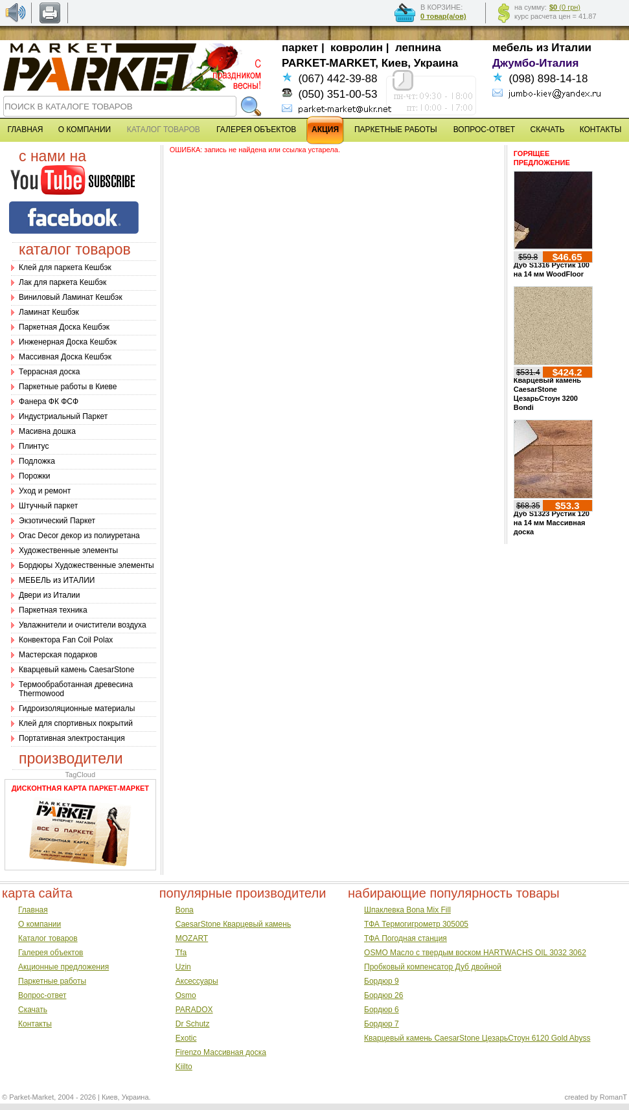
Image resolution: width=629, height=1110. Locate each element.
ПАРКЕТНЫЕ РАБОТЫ (395, 129)
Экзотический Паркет (57, 520)
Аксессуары (197, 981)
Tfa (181, 952)
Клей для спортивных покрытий (76, 723)
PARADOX (194, 1009)
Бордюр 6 (381, 1009)
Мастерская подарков (58, 654)
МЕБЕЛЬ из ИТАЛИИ (57, 580)
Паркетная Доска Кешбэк (64, 327)
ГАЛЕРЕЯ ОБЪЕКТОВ (256, 129)
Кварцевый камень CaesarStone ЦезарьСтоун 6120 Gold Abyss (477, 1038)
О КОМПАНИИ (84, 129)
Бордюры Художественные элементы (86, 565)
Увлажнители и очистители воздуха (82, 624)
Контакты (35, 1023)
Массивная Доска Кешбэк (65, 356)
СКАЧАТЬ (548, 129)
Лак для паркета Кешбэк (62, 282)
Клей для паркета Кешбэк (65, 267)
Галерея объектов (50, 952)
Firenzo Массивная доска (221, 1052)
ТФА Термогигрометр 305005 (416, 924)
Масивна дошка (47, 431)
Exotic (186, 1038)
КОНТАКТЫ (601, 129)
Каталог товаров (48, 938)
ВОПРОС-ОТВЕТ (484, 129)
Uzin (183, 966)
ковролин (356, 47)
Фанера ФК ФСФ (48, 401)
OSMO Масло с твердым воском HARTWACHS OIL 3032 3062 (475, 952)
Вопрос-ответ (42, 995)
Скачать (32, 1009)
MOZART (192, 938)
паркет (300, 47)
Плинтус (34, 446)
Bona (185, 909)
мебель (512, 47)
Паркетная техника (53, 610)
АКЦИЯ (325, 129)
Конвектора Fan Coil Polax (66, 639)
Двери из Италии (49, 595)
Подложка (37, 461)
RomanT (613, 1097)
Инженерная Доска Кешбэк (68, 341)
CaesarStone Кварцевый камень (233, 924)
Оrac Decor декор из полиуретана (79, 535)
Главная (33, 909)
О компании (39, 924)
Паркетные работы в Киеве (68, 386)
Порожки (35, 476)
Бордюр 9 (381, 981)
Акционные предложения (63, 966)
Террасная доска (49, 371)
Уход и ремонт (45, 490)
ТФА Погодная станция (405, 938)
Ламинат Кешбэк (49, 312)
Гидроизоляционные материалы (77, 708)
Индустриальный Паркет (63, 416)
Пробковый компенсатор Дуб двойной (432, 966)
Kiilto (184, 1066)
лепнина (418, 47)
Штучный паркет (48, 505)
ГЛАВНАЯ (25, 129)
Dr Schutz (193, 1023)
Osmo (186, 995)
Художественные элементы (68, 550)
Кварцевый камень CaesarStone (76, 669)
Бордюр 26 (383, 995)
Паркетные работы (52, 981)
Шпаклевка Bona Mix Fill (407, 909)
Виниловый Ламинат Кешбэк (70, 297)
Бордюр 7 (381, 1023)
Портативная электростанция (72, 738)
